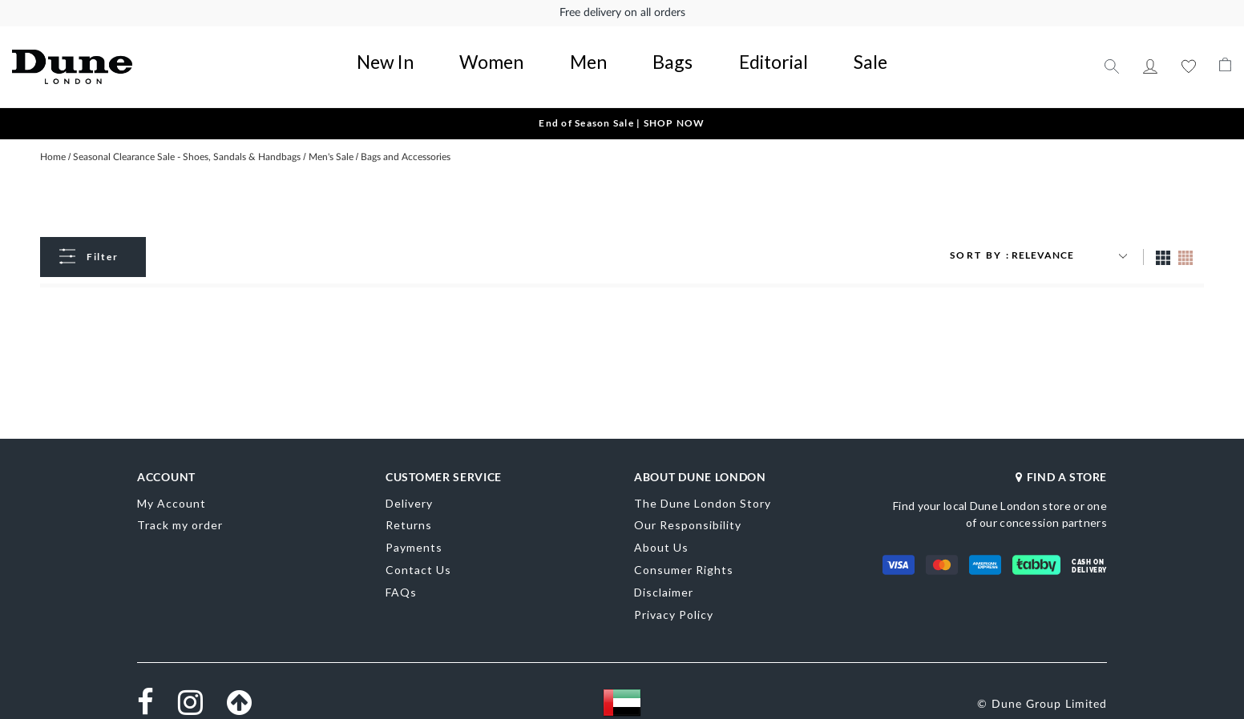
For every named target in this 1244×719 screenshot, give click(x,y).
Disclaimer (663, 573)
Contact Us (418, 550)
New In (492, 52)
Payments (414, 529)
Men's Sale (332, 138)
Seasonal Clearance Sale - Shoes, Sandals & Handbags (188, 138)
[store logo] (134, 56)
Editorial (706, 52)
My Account (1150, 56)
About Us (661, 529)
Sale (760, 52)
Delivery (409, 484)
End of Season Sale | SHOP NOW (622, 103)
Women (552, 52)
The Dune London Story (702, 484)
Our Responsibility (687, 506)
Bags (650, 52)
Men (605, 52)
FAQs (401, 573)
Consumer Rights (683, 550)
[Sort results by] (1072, 236)
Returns (409, 506)
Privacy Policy (673, 595)
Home (54, 138)
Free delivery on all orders (622, 12)
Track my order (180, 506)
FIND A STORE (1061, 457)
